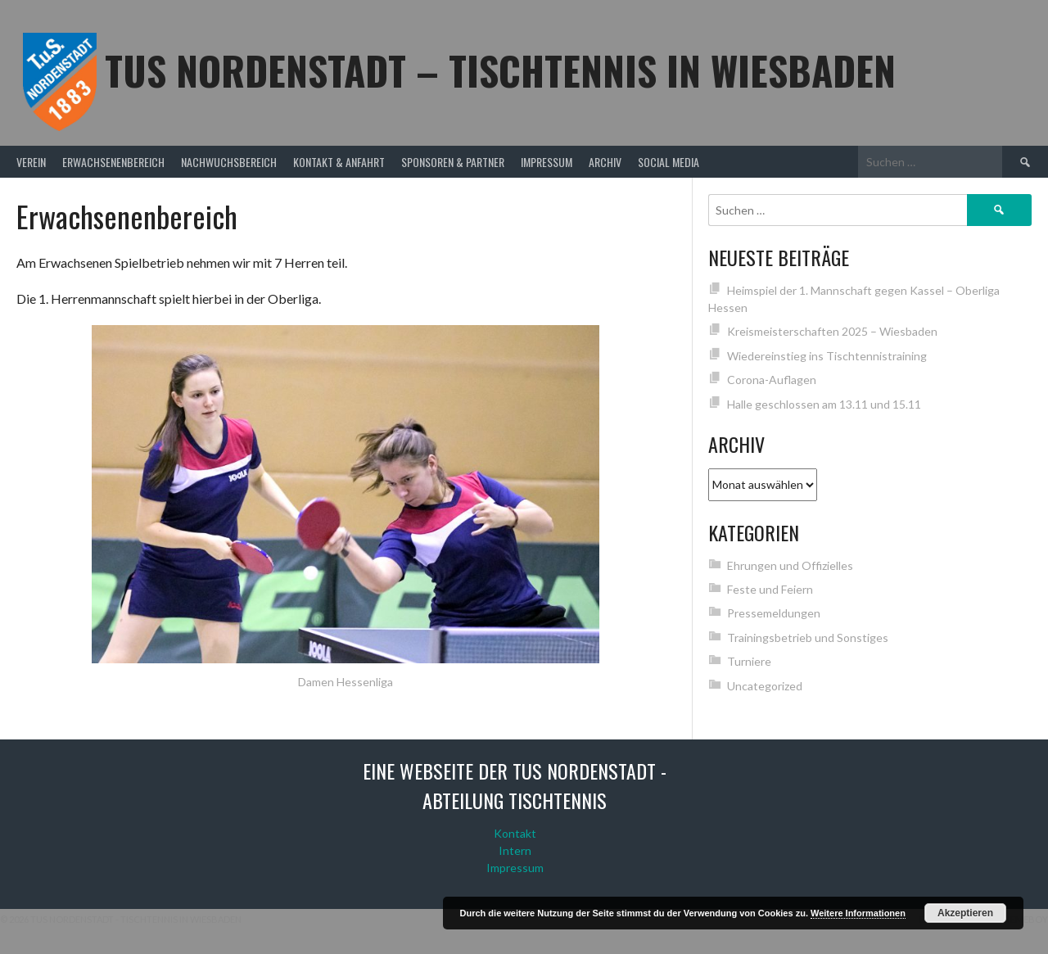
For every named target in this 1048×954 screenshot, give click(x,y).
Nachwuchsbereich (229, 161)
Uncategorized (764, 686)
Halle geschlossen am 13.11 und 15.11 (824, 404)
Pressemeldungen (773, 613)
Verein (31, 161)
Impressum (546, 161)
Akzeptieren (965, 913)
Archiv (605, 161)
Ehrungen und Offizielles (790, 565)
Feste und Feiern (770, 589)
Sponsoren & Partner (452, 161)
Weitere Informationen (858, 913)
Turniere (749, 661)
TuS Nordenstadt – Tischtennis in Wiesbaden (500, 70)
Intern (515, 850)
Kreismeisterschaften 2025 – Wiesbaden (832, 331)
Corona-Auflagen (771, 380)
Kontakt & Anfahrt (339, 161)
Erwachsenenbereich (113, 161)
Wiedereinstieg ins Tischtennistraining (827, 356)
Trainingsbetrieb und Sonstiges (807, 637)
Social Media (668, 161)
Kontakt (515, 833)
